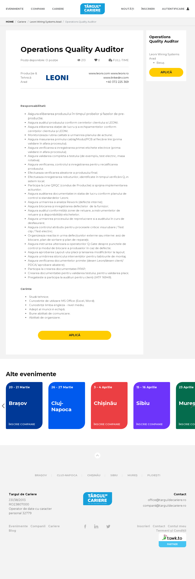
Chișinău (93, 499)
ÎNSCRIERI (148, 8)
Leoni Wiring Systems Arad (45, 21)
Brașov (41, 499)
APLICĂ (74, 359)
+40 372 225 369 (117, 82)
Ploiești (153, 499)
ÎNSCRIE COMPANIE (22, 448)
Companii (38, 8)
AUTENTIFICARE (175, 8)
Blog (12, 555)
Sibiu (114, 499)
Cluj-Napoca (67, 499)
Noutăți (127, 8)
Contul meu (177, 550)
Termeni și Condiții (171, 555)
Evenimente (14, 8)
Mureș (132, 499)
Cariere (58, 8)
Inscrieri (143, 550)
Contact (158, 550)
